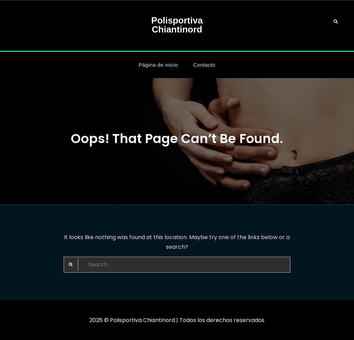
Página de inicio (158, 65)
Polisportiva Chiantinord (177, 25)
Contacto (204, 65)
